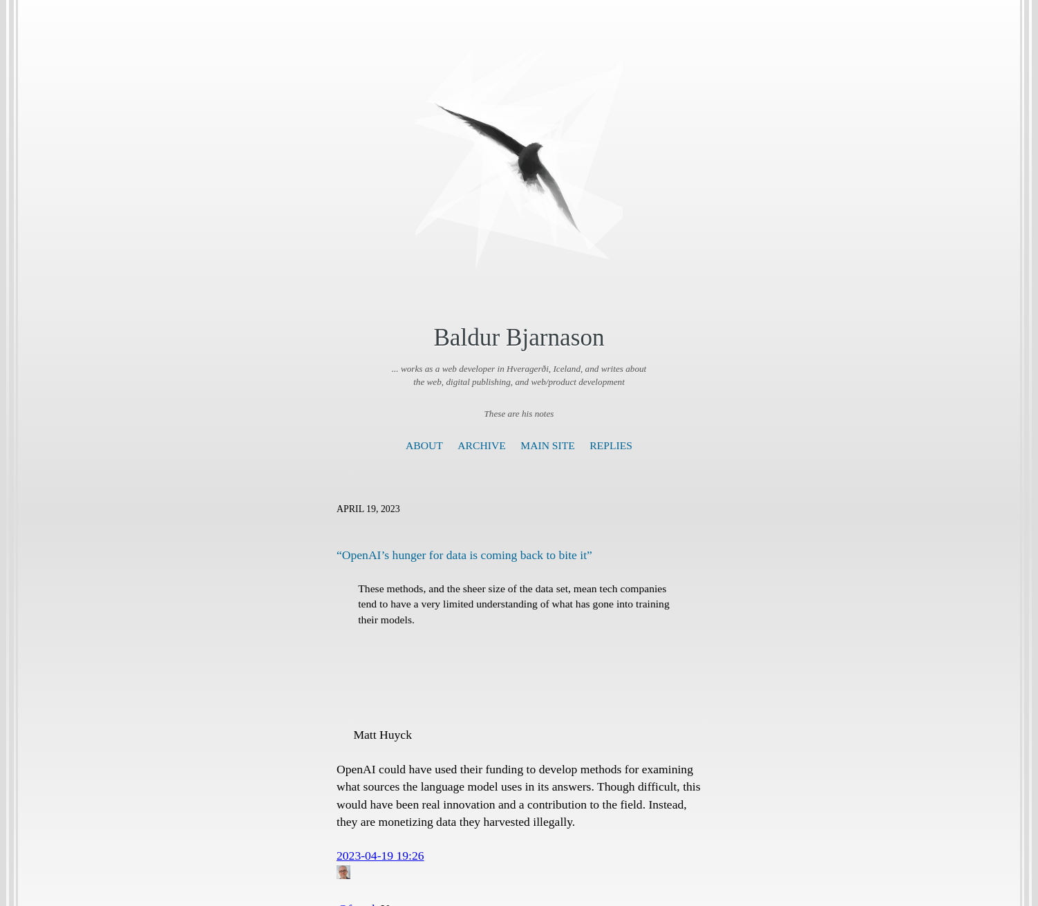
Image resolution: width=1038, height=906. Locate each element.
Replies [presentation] (610, 445)
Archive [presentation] (481, 445)
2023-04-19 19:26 (380, 855)
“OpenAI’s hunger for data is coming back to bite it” (464, 555)
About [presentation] (424, 445)
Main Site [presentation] (547, 445)
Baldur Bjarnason (518, 337)
